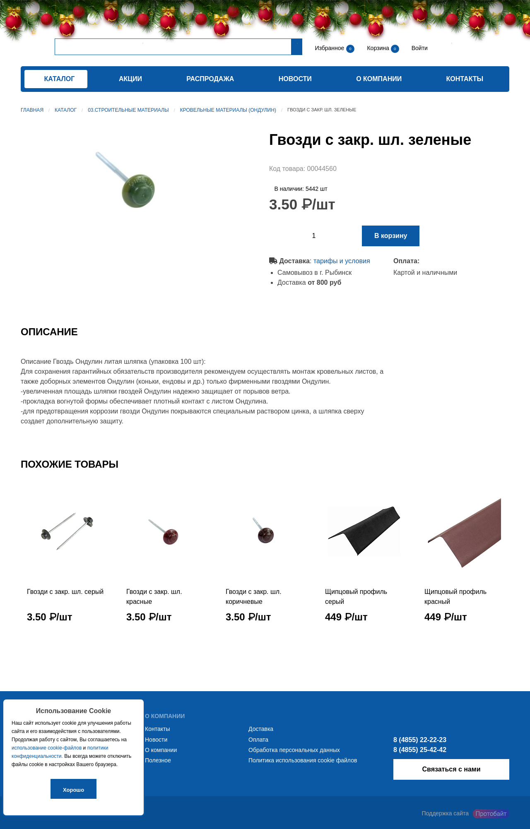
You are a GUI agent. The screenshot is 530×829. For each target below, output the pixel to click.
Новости (295, 78)
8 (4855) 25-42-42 (419, 749)
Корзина (378, 48)
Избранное (329, 48)
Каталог (66, 110)
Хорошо (73, 790)
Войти (419, 48)
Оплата (258, 739)
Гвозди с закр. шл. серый (65, 591)
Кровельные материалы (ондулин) (228, 110)
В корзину (390, 235)
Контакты (465, 78)
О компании (379, 78)
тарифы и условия (341, 260)
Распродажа (210, 78)
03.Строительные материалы (128, 110)
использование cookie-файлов (47, 748)
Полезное (158, 760)
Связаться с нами (451, 769)
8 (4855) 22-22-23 (419, 739)
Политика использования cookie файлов (302, 760)
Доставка (260, 729)
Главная (32, 110)
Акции (130, 78)
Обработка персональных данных (294, 750)
